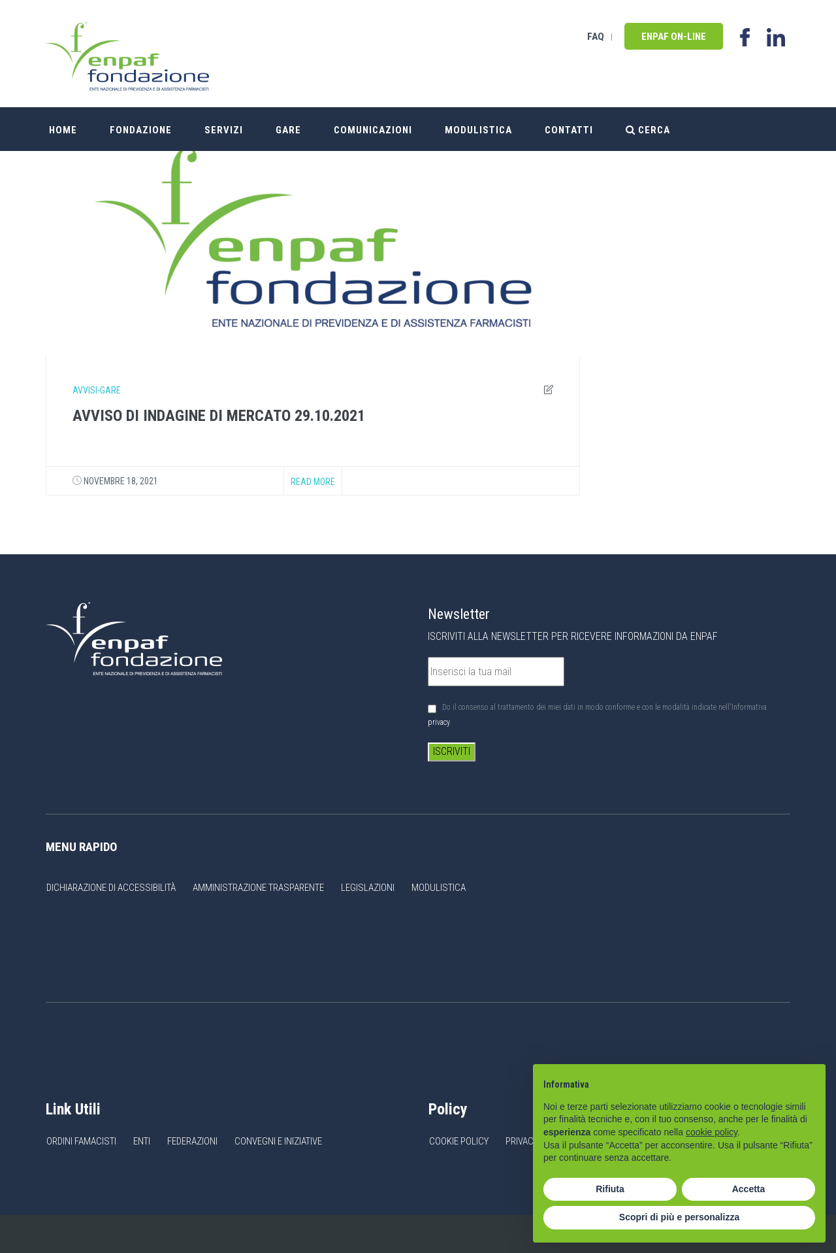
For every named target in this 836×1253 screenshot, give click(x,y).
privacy (439, 722)
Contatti (569, 129)
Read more (313, 481)
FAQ (595, 36)
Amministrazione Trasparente (258, 888)
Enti (141, 1141)
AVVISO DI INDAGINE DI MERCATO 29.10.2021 (218, 416)
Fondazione (141, 129)
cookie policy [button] (711, 1132)
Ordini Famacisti (81, 1141)
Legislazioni (367, 888)
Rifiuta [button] (610, 1189)
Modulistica (478, 129)
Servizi (223, 129)
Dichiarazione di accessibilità (111, 888)
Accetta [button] (748, 1189)
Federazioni (192, 1141)
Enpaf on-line (673, 36)
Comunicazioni (373, 129)
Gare (288, 129)
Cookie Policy (459, 1141)
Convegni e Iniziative (278, 1141)
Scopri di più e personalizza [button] (679, 1217)
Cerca (648, 129)
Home (63, 129)
